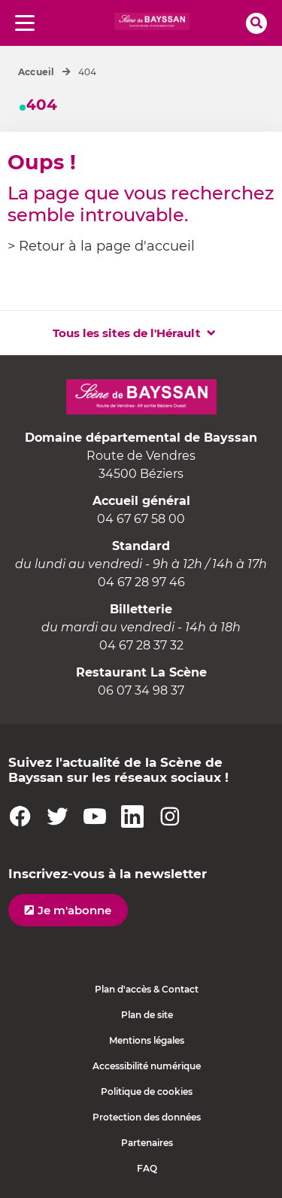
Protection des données (146, 1117)
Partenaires (147, 1142)
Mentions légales (146, 1040)
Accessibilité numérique (146, 1066)
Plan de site (147, 1014)
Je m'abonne (74, 910)
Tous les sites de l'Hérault (127, 333)
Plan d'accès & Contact (147, 989)
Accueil (36, 72)
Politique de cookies (147, 1091)
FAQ (147, 1168)
